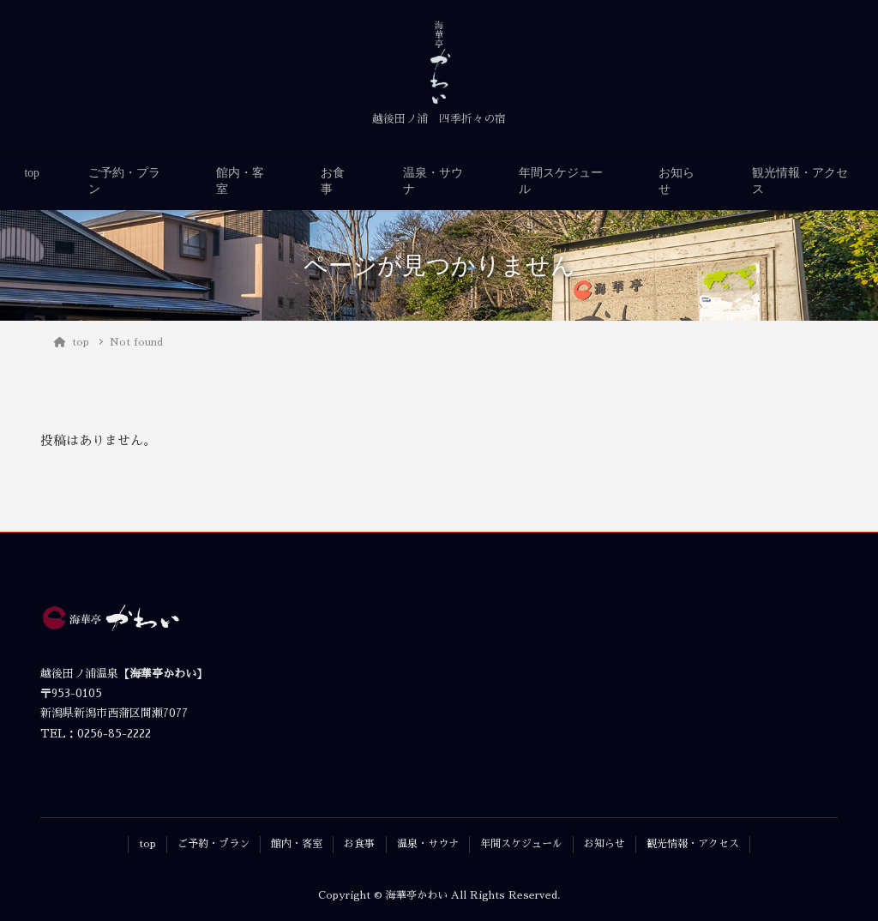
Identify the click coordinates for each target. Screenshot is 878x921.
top (32, 172)
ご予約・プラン (124, 181)
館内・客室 (240, 181)
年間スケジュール (561, 181)
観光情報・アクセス (800, 181)
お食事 (333, 181)
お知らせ (676, 181)
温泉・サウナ (433, 181)
